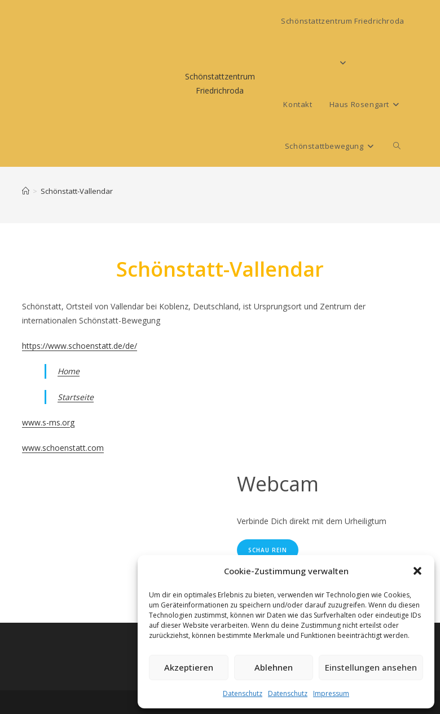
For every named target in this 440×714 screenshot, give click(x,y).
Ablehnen (273, 667)
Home (69, 371)
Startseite (76, 397)
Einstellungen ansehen (371, 667)
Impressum (331, 693)
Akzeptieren (188, 667)
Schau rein (267, 550)
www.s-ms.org (48, 422)
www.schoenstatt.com (63, 447)
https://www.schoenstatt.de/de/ (79, 345)
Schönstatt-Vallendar (77, 191)
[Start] (25, 191)
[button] (417, 570)
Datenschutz (242, 693)
